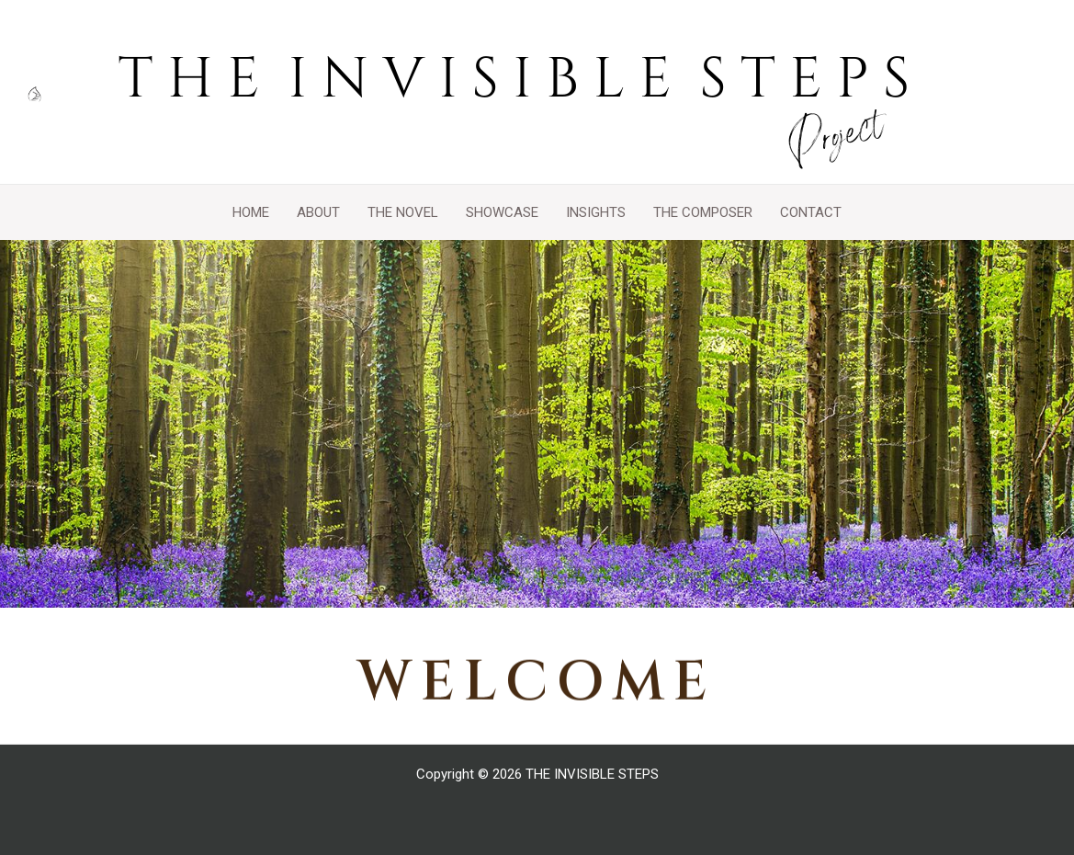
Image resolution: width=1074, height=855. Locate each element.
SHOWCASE (502, 212)
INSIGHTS (596, 212)
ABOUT (318, 212)
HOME (250, 212)
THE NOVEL (402, 212)
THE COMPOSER (702, 212)
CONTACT (811, 212)
